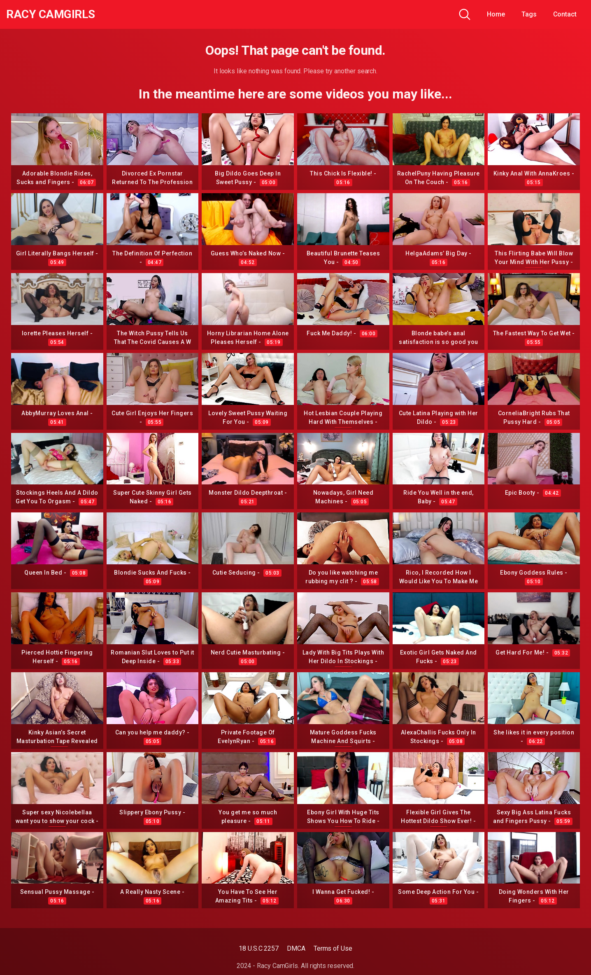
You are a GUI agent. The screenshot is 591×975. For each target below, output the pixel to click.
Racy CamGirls (50, 14)
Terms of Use (333, 948)
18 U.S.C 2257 (259, 948)
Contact (565, 14)
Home (496, 14)
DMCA (296, 948)
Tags (529, 14)
